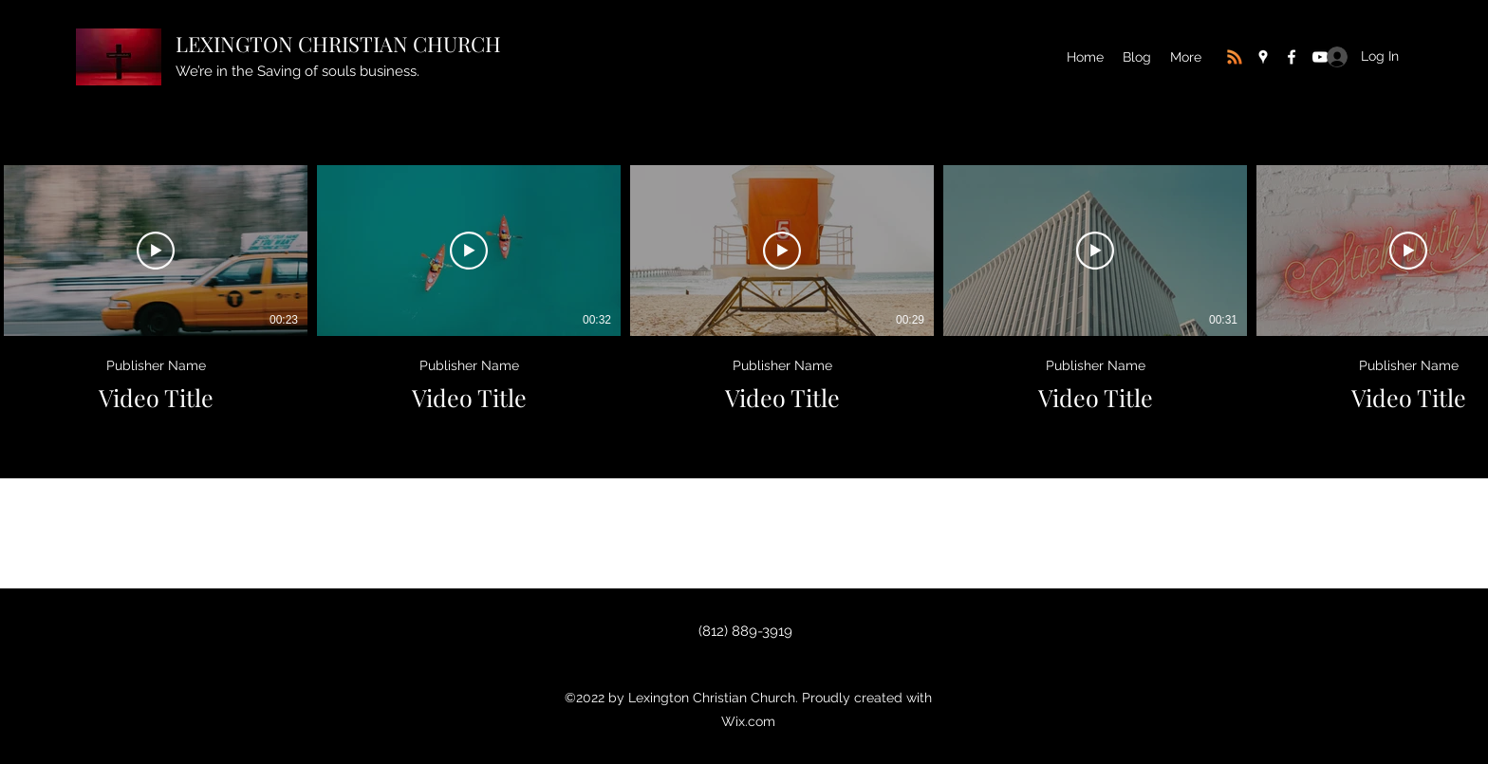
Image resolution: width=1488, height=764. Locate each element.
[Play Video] (156, 251)
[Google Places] (1263, 56)
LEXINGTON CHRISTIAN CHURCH (338, 43)
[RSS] (1234, 56)
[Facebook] (1291, 56)
